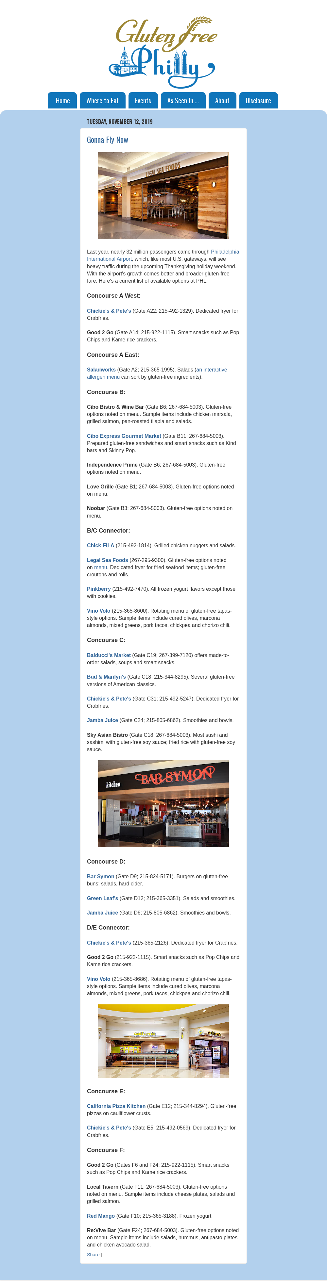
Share (93, 1254)
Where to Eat (102, 100)
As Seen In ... (183, 100)
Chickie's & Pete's (109, 311)
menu (100, 567)
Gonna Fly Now (107, 139)
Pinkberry (99, 589)
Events (143, 100)
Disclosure (258, 100)
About (222, 100)
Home (63, 100)
